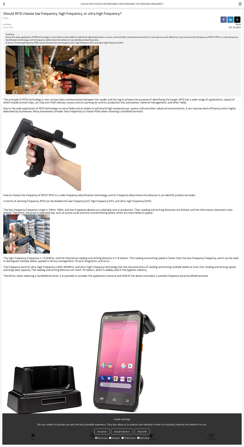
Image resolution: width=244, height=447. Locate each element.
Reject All (142, 431)
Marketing (143, 438)
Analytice (114, 438)
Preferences (129, 438)
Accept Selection (122, 431)
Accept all (102, 431)
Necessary (101, 438)
